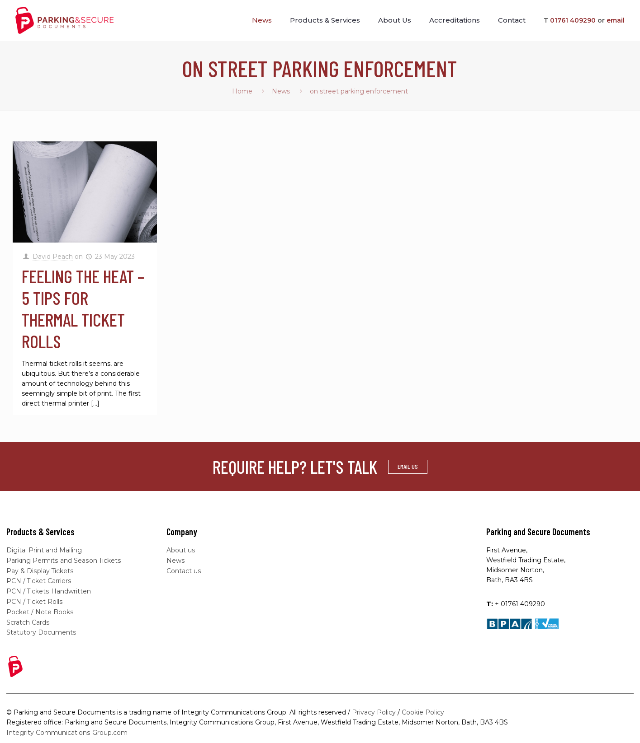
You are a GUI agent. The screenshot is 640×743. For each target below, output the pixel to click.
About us (180, 550)
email (616, 20)
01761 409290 (573, 20)
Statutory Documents (41, 630)
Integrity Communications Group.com (66, 729)
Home (242, 91)
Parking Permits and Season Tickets (63, 560)
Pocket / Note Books (39, 610)
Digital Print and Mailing (44, 550)
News (281, 91)
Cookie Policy (423, 709)
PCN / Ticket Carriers (38, 580)
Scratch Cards (27, 620)
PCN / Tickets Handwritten (48, 590)
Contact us (183, 570)
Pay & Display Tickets (39, 570)
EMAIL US (408, 466)
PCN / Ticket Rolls (34, 600)
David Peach (53, 256)
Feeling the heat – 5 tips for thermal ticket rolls (83, 308)
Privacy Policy (374, 709)
